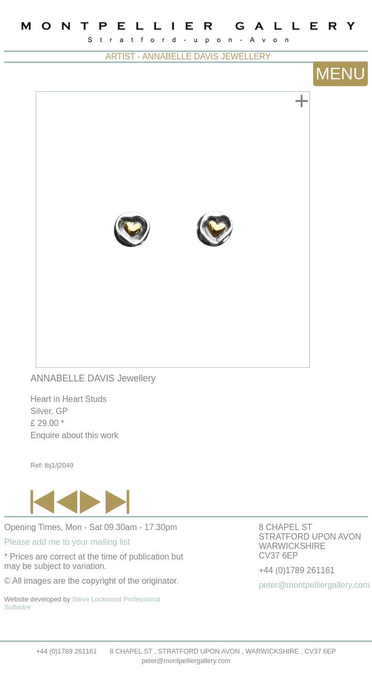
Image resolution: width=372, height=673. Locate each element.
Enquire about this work (74, 435)
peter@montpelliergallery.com (185, 661)
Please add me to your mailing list (67, 541)
